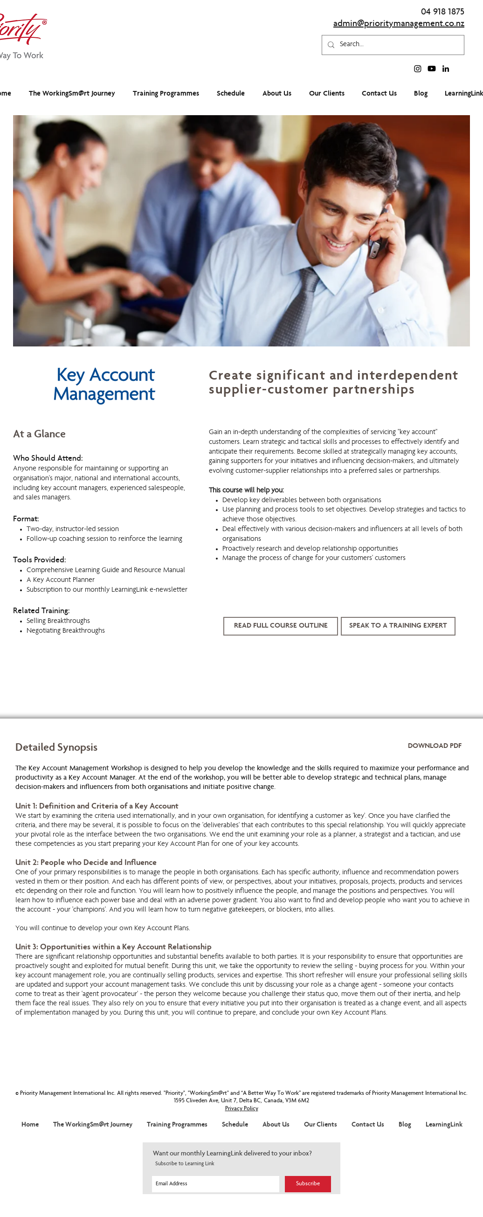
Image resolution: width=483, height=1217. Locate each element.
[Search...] (392, 45)
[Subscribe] (308, 1184)
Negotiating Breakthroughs (66, 631)
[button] (398, 626)
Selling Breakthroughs (58, 621)
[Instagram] (417, 68)
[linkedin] (445, 68)
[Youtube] (431, 68)
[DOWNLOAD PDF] (434, 746)
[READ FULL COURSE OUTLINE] (280, 626)
